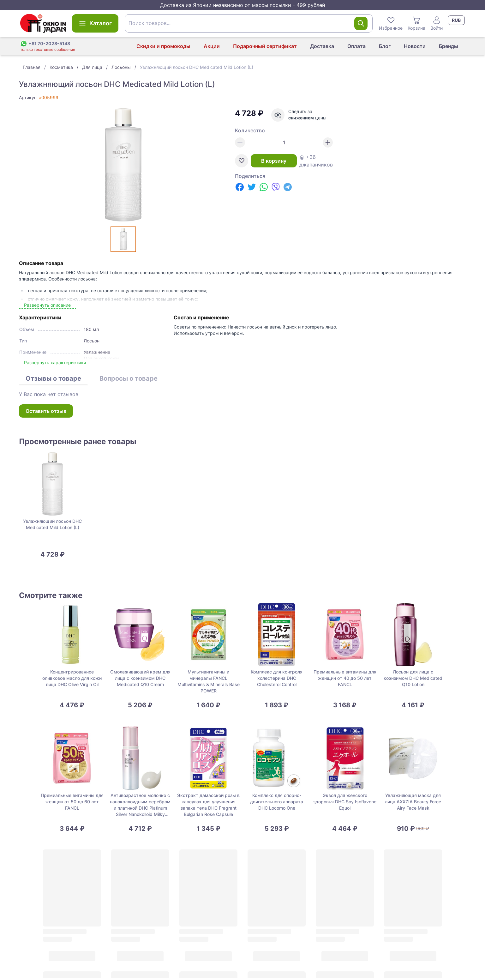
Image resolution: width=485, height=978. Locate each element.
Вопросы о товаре (128, 378)
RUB (456, 20)
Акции (212, 46)
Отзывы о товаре (53, 378)
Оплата (356, 46)
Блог (385, 46)
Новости (415, 46)
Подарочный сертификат (265, 46)
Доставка (322, 46)
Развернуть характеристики (55, 362)
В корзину (273, 161)
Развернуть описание (47, 305)
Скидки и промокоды (163, 46)
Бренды (448, 46)
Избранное (391, 23)
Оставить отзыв (46, 411)
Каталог (95, 23)
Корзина (416, 23)
